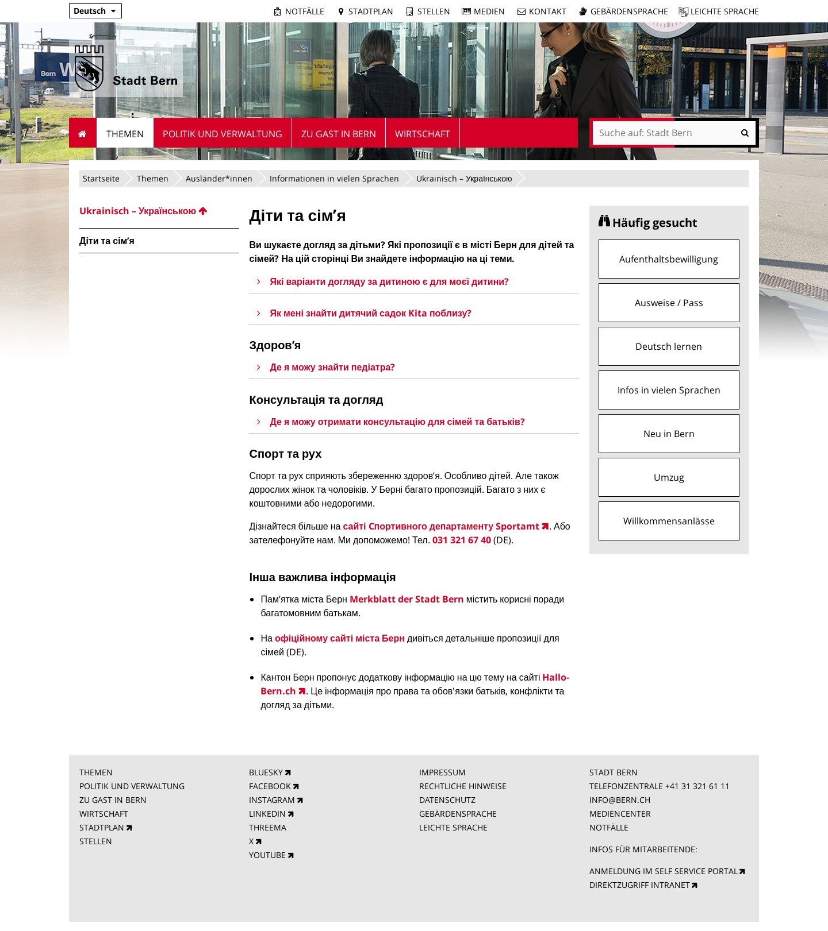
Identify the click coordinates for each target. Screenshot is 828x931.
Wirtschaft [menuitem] (422, 134)
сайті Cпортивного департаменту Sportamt (441, 526)
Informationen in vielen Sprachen (334, 178)
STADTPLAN (101, 827)
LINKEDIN (267, 813)
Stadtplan (370, 11)
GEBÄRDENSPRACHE (458, 813)
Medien (489, 11)
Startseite (101, 178)
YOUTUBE (267, 854)
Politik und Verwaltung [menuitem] (222, 134)
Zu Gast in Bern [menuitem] (338, 134)
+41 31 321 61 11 (697, 786)
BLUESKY (266, 772)
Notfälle (304, 11)
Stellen (433, 11)
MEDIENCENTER (620, 813)
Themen (152, 178)
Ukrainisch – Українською (464, 178)
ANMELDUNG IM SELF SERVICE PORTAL (663, 871)
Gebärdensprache (629, 11)
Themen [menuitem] (125, 134)
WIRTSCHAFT (103, 813)
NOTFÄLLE (608, 827)
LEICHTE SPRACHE (453, 827)
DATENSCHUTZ (447, 799)
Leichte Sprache (725, 11)
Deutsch (90, 10)
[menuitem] (159, 211)
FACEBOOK (270, 786)
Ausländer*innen (219, 178)
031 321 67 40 (461, 540)
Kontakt (547, 11)
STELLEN (95, 841)
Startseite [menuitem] (83, 133)
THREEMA (267, 827)
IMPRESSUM (442, 772)
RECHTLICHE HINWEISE (463, 786)
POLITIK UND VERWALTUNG (132, 786)
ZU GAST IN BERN (113, 799)
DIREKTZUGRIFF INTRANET (639, 884)
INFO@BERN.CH (619, 799)
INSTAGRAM (272, 799)
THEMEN (96, 772)
